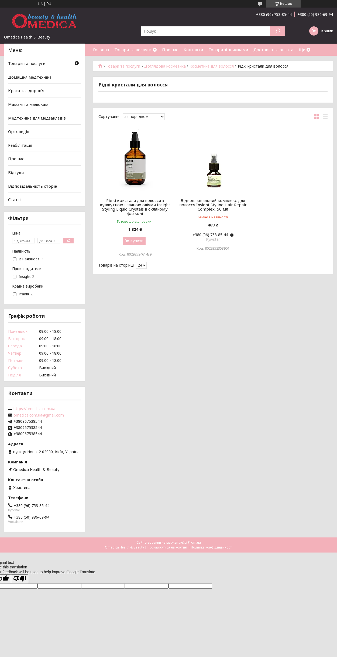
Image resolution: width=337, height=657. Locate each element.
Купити (136, 240)
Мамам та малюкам (28, 104)
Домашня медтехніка (29, 77)
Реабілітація (20, 145)
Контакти (193, 49)
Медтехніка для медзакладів (37, 117)
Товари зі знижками (228, 49)
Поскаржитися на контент (167, 547)
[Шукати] (277, 31)
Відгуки (16, 172)
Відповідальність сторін (32, 186)
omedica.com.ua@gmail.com (38, 415)
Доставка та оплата (273, 49)
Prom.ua (194, 542)
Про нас (170, 49)
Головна (101, 49)
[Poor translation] (19, 578)
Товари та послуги (133, 49)
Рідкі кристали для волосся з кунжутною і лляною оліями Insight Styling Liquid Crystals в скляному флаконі (135, 206)
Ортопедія (18, 131)
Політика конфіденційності (211, 547)
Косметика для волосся (212, 66)
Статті (14, 199)
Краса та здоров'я (26, 90)
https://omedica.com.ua (34, 408)
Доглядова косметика (165, 66)
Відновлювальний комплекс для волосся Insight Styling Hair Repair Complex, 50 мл (213, 204)
